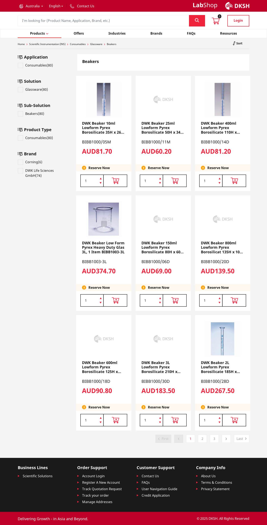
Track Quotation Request (102, 489)
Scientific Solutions (38, 476)
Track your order (95, 495)
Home (21, 44)
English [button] (54, 6)
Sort (239, 43)
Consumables (78, 44)
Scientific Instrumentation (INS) (47, 44)
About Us (208, 476)
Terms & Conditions (216, 482)
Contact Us (150, 476)
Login (238, 20)
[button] (31, 6)
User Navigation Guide (159, 489)
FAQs (146, 482)
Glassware (96, 44)
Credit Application (156, 495)
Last (240, 438)
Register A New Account (101, 482)
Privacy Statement (215, 489)
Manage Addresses (97, 502)
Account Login (93, 476)
